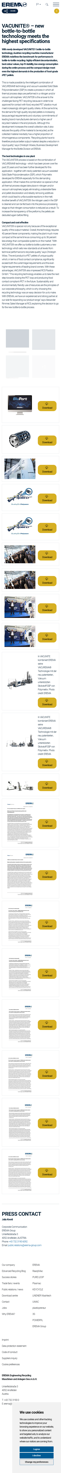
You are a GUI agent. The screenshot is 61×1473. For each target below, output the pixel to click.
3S (33, 1314)
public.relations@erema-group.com (24, 1245)
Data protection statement (14, 1346)
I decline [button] (36, 1455)
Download (47, 407)
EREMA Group (39, 1326)
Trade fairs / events (11, 1283)
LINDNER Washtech (41, 1295)
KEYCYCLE (37, 1289)
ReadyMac (37, 1271)
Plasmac (36, 1283)
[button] (38, 4)
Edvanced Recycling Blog (14, 1271)
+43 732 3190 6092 (18, 1241)
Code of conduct (9, 1352)
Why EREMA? (8, 1314)
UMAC (35, 1301)
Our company (8, 1264)
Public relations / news (12, 1289)
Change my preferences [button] (36, 1462)
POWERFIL (37, 1320)
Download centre (10, 1295)
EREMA (36, 1264)
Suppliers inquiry (9, 1358)
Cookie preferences (11, 1364)
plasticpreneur (39, 1307)
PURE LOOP (38, 1277)
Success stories (9, 1277)
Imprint (5, 1339)
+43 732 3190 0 (11, 1400)
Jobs (4, 1307)
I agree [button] (36, 1449)
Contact (5, 1301)
